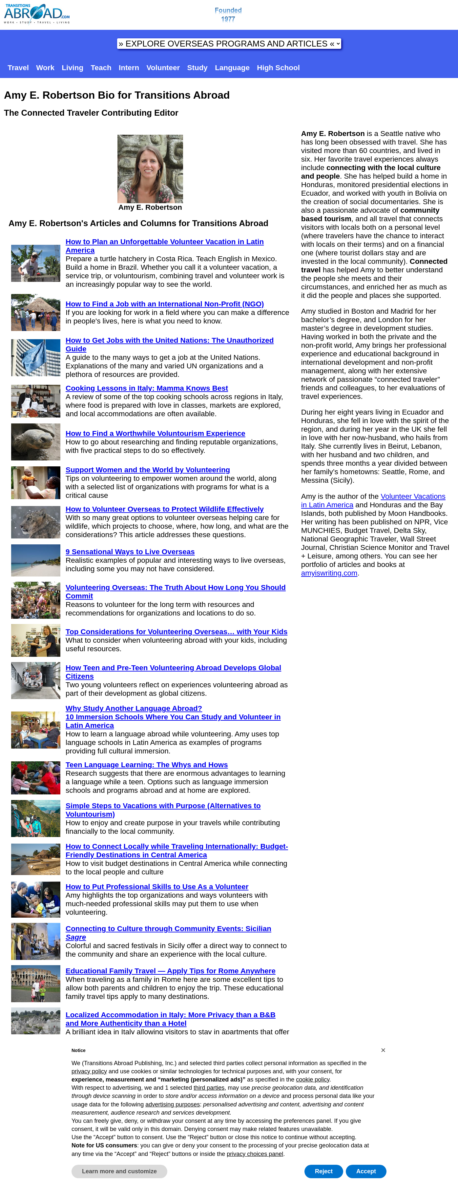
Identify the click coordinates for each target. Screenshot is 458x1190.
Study (197, 68)
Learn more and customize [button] (119, 1171)
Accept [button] (366, 1171)
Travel (18, 68)
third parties (209, 1087)
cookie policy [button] (312, 1079)
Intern (129, 68)
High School (278, 68)
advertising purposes (172, 1104)
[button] (383, 1050)
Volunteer (163, 68)
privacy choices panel (255, 1154)
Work (45, 68)
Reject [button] (324, 1171)
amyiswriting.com (329, 573)
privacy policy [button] (89, 1071)
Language (232, 68)
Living (72, 68)
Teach (101, 68)
